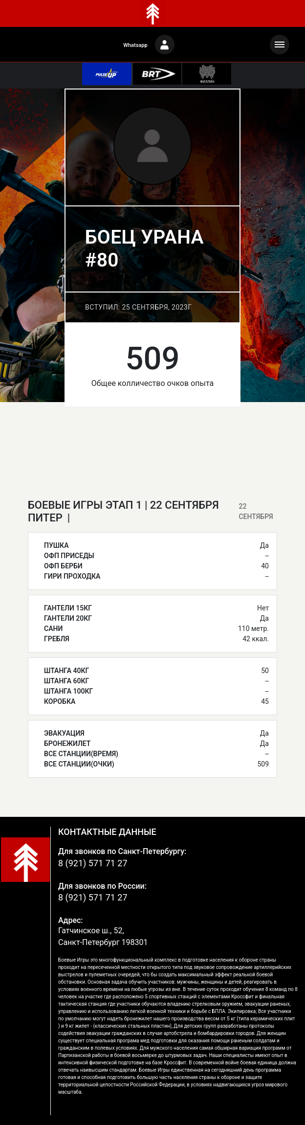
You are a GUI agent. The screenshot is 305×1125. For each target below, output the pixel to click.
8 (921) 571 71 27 (93, 863)
